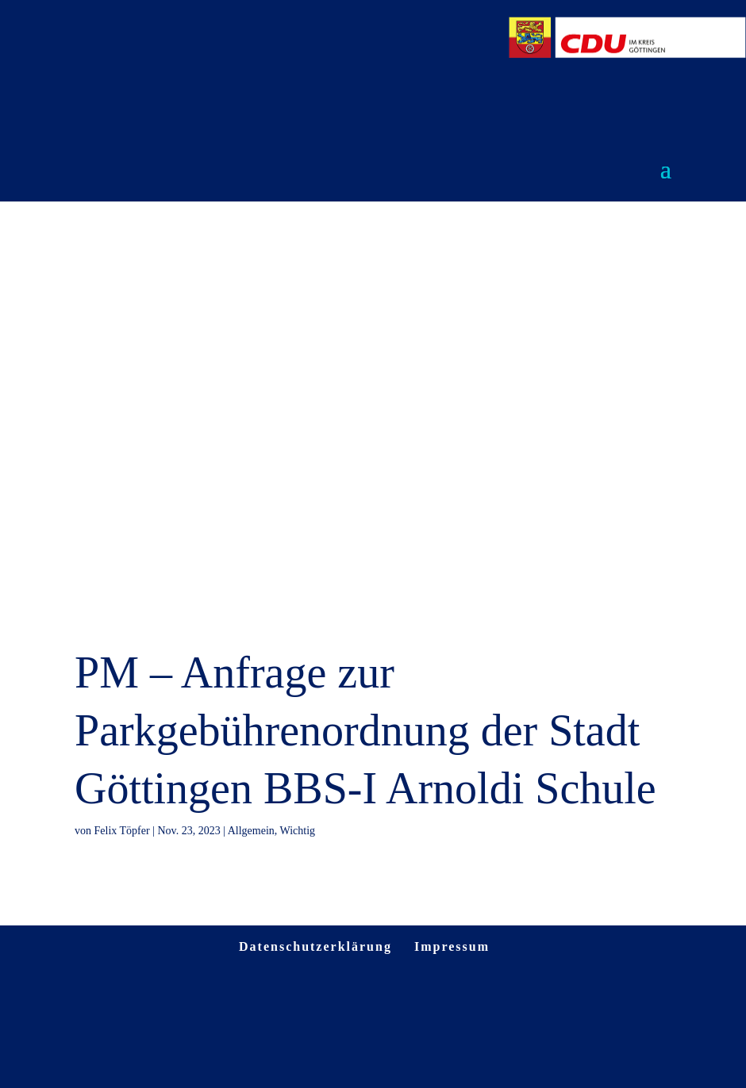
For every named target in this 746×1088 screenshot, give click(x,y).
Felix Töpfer (122, 831)
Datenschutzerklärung (315, 946)
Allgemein (251, 831)
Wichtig (298, 831)
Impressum (452, 946)
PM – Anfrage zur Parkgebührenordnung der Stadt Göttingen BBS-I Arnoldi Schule (365, 730)
